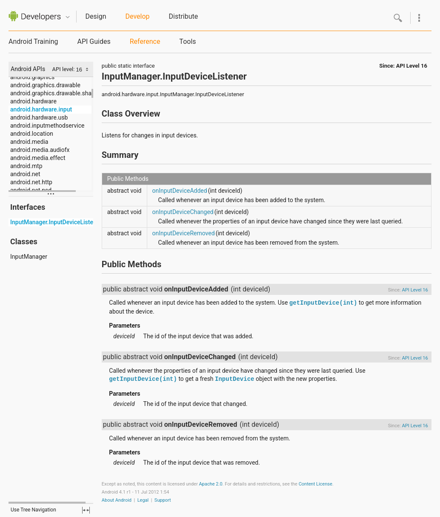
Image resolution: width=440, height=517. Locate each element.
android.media (29, 141)
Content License (315, 484)
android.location (31, 133)
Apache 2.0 (211, 484)
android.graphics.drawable (45, 85)
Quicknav (68, 17)
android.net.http (31, 182)
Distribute (183, 16)
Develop (138, 16)
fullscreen (86, 510)
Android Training (33, 41)
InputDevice (234, 379)
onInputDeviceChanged (183, 212)
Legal (143, 500)
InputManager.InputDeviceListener (56, 222)
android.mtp (26, 166)
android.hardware (33, 101)
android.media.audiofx (40, 149)
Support (162, 500)
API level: (64, 69)
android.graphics (32, 77)
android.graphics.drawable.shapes (55, 93)
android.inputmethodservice (47, 125)
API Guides (93, 41)
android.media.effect (37, 157)
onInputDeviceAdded (179, 190)
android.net (25, 174)
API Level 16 (411, 66)
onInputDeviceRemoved (183, 233)
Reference (145, 41)
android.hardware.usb (39, 117)
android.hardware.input (41, 109)
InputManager (28, 256)
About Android (116, 500)
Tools (187, 41)
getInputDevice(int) (323, 303)
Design (96, 16)
